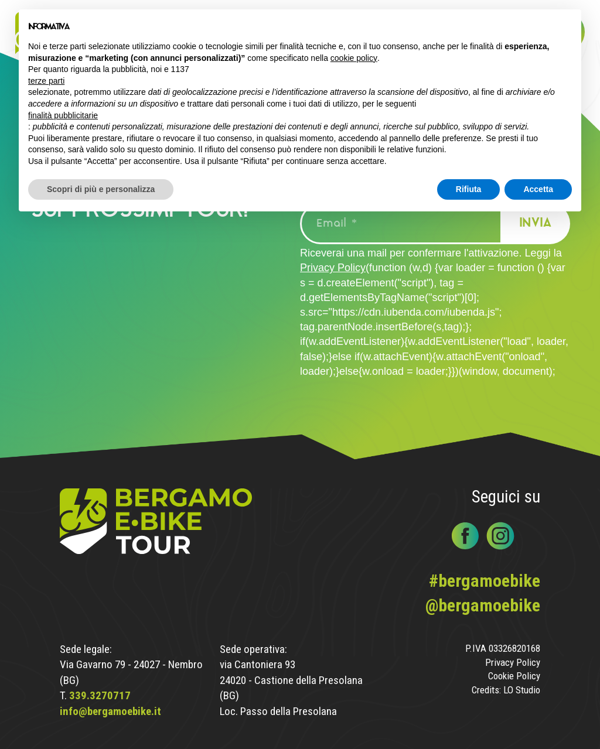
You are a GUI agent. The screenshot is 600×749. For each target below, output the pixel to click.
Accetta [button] (538, 189)
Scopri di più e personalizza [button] (101, 189)
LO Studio (521, 690)
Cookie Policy (514, 676)
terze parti (46, 80)
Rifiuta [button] (469, 189)
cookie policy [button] (353, 58)
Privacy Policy (333, 267)
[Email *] (408, 223)
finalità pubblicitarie (63, 115)
